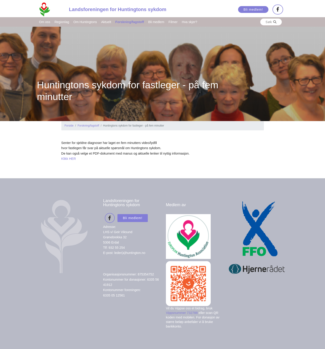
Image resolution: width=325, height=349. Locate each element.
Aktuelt (106, 22)
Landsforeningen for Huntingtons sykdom (117, 9)
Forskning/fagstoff (129, 22)
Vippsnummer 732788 (182, 313)
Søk (271, 22)
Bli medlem (156, 22)
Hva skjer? (189, 22)
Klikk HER (68, 158)
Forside (69, 125)
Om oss (44, 22)
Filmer (173, 22)
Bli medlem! (253, 9)
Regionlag (62, 22)
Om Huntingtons (85, 22)
